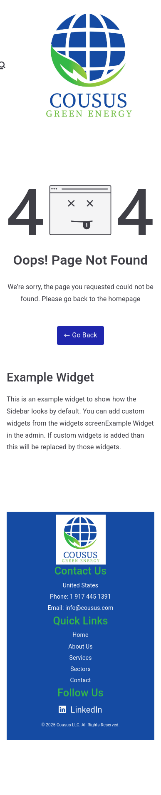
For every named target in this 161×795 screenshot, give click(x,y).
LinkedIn (80, 710)
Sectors (80, 669)
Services (80, 657)
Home (80, 635)
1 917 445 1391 (90, 596)
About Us (80, 646)
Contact (80, 680)
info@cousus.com (89, 607)
